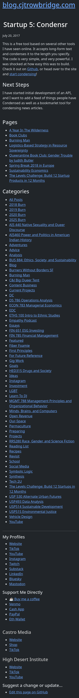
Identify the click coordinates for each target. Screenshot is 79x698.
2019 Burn (17, 209)
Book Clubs (18, 135)
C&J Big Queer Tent (24, 280)
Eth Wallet (17, 619)
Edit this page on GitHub (28, 692)
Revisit (14, 456)
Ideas (13, 375)
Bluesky (15, 579)
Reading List (19, 446)
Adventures (18, 245)
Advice (14, 250)
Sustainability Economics (28, 170)
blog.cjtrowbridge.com (39, 4)
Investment (18, 385)
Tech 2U (15, 481)
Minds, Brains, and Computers (33, 411)
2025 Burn (17, 219)
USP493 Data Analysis (26, 501)
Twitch (14, 564)
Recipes (15, 451)
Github (32, 69)
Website (15, 543)
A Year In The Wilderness (28, 130)
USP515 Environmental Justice (32, 511)
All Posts (16, 199)
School (14, 461)
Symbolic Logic (21, 471)
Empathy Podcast (23, 320)
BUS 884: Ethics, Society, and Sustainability (42, 260)
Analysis (15, 255)
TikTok (14, 548)
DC (11, 295)
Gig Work (16, 360)
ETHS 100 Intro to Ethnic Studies (34, 315)
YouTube (16, 521)
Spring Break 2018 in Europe (31, 165)
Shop (13, 644)
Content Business (23, 285)
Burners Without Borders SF (31, 270)
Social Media (19, 466)
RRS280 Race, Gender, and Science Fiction (41, 441)
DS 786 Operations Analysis (30, 300)
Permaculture (20, 426)
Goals (13, 365)
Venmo (14, 604)
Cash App (16, 609)
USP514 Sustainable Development (36, 506)
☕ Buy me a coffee (24, 599)
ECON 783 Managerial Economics (35, 305)
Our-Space (17, 421)
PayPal (14, 614)
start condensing (22, 74)
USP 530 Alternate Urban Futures (35, 496)
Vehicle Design (20, 516)
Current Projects (22, 290)
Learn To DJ (18, 396)
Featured (16, 340)
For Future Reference (26, 355)
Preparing (17, 431)
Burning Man (19, 140)
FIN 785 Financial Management (33, 335)
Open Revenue (20, 416)
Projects (15, 436)
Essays (14, 325)
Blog (12, 265)
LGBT (13, 391)
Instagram (17, 380)
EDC (12, 310)
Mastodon (17, 584)
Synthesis (16, 476)
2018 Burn (17, 204)
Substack (16, 569)
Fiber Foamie (19, 345)
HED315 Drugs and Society (30, 370)
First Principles (20, 350)
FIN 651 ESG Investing (26, 330)
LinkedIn (16, 574)
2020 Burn (17, 214)
